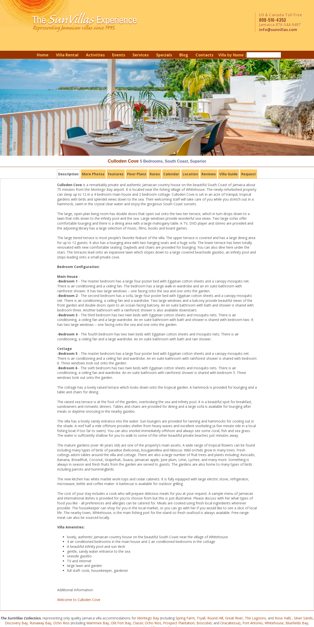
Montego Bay (148, 618)
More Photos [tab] (93, 174)
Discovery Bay (16, 623)
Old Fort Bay (121, 623)
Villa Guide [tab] (228, 174)
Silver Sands (303, 618)
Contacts (204, 55)
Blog (183, 55)
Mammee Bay (97, 623)
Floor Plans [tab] (136, 174)
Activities (95, 55)
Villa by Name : (232, 55)
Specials (164, 55)
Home (43, 55)
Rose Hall (282, 618)
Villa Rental (67, 55)
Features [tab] (116, 174)
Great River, (234, 618)
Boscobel (203, 623)
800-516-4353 (272, 20)
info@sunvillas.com (278, 29)
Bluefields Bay (297, 623)
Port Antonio (252, 623)
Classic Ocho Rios (147, 623)
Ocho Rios (61, 623)
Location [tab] (190, 174)
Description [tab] (68, 174)
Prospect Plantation (179, 623)
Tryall (201, 618)
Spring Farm (185, 618)
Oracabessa (229, 623)
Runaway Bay (40, 623)
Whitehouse (274, 623)
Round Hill (215, 618)
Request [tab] (248, 174)
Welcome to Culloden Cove (78, 599)
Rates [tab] (155, 174)
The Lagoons (255, 618)
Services (140, 55)
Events (118, 55)
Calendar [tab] (171, 174)
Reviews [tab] (208, 174)
